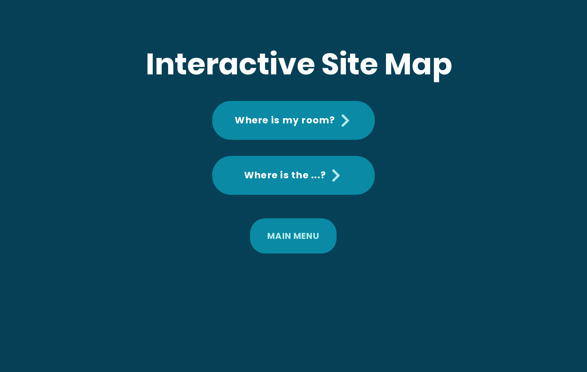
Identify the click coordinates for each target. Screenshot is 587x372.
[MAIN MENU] (293, 235)
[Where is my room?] (293, 120)
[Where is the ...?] (293, 175)
